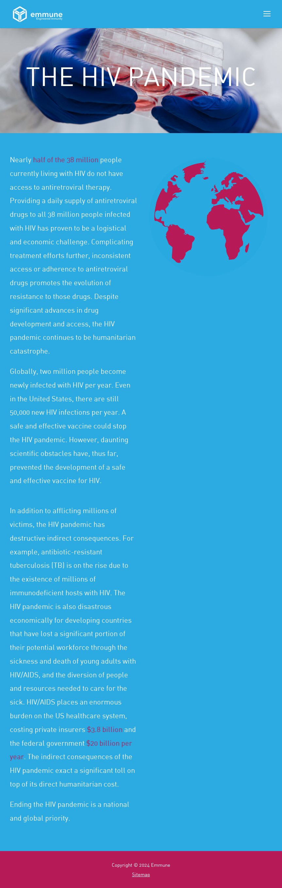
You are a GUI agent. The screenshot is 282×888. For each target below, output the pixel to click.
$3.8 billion (105, 729)
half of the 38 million (65, 159)
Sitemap (141, 874)
